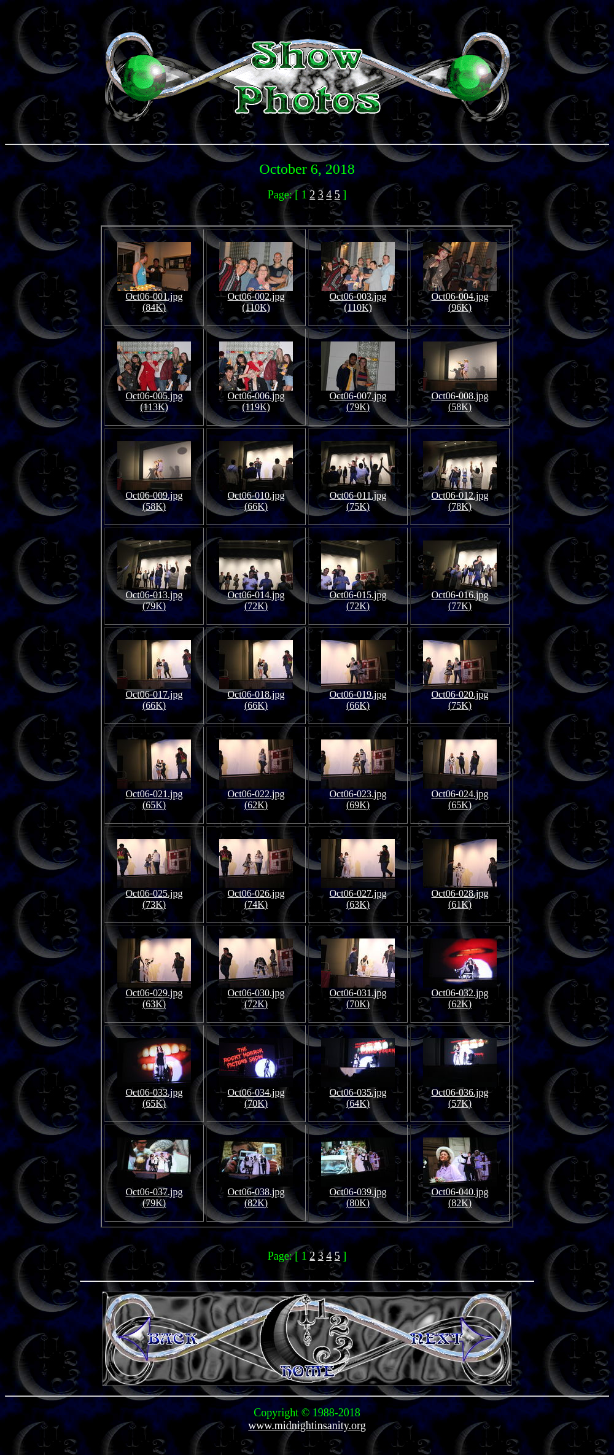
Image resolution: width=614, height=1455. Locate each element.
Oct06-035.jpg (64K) (358, 1094)
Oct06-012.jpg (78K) (460, 497)
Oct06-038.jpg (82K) (256, 1193)
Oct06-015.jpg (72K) (358, 596)
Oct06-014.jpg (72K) (256, 596)
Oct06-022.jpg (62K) (256, 795)
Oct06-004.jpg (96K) (460, 298)
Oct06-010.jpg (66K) (256, 497)
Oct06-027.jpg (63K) (358, 895)
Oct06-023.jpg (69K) (358, 795)
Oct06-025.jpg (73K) (154, 895)
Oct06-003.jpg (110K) (358, 298)
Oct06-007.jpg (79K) (358, 397)
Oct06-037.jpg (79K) (154, 1193)
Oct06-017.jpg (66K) (154, 696)
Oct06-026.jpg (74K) (256, 895)
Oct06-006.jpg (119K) (256, 397)
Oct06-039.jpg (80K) (358, 1193)
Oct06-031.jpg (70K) (358, 994)
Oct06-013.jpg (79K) (154, 596)
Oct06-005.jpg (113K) (154, 397)
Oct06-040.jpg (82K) (460, 1193)
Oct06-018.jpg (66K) (256, 696)
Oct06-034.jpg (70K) (256, 1094)
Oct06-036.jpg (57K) (460, 1094)
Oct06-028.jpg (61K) (460, 895)
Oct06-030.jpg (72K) (256, 994)
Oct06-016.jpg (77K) (460, 596)
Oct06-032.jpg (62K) (460, 994)
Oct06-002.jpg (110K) (256, 298)
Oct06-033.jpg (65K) (154, 1094)
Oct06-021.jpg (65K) (154, 795)
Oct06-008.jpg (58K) (460, 397)
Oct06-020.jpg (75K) (460, 696)
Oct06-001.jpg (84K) (154, 298)
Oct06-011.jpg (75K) (358, 497)
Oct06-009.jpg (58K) (154, 497)
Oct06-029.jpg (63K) (154, 994)
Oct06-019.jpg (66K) (358, 696)
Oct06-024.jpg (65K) (460, 795)
